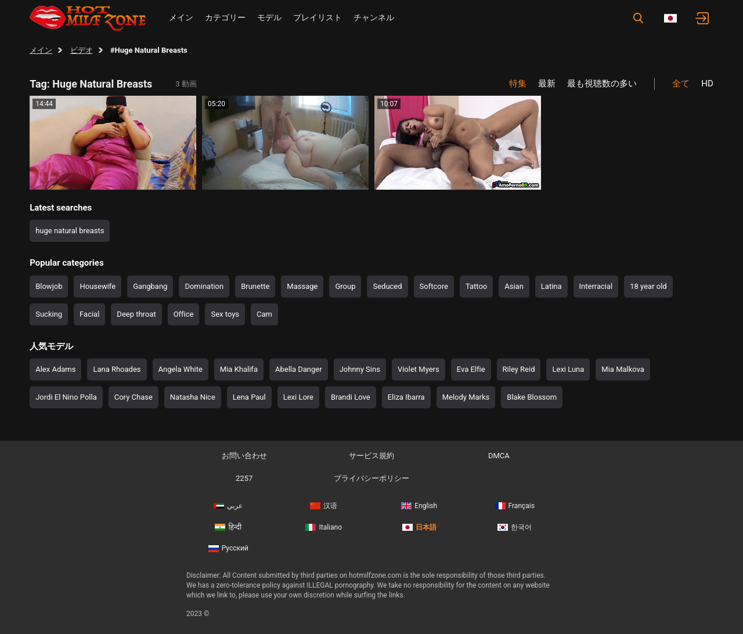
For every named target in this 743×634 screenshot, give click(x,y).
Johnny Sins (360, 369)
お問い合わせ (244, 455)
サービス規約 (371, 455)
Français (515, 506)
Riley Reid (519, 369)
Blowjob (48, 286)
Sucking (48, 314)
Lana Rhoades (116, 369)
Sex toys (225, 314)
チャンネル (374, 17)
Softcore (434, 286)
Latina (551, 286)
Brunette (255, 286)
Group (345, 286)
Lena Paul (249, 397)
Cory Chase (133, 397)
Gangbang (150, 286)
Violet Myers (418, 369)
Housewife (98, 286)
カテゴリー (225, 17)
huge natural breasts (69, 230)
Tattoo (476, 286)
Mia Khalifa (239, 369)
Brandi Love (350, 397)
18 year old (648, 286)
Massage (302, 286)
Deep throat (136, 314)
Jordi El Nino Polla (66, 397)
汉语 (323, 506)
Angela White (180, 369)
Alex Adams (55, 369)
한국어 (514, 527)
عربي (228, 506)
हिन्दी (228, 527)
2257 (244, 478)
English (419, 506)
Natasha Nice (192, 397)
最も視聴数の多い (602, 83)
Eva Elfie (471, 369)
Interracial (596, 286)
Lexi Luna (568, 369)
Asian (514, 286)
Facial (89, 314)
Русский (228, 548)
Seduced (387, 286)
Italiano (323, 527)
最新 (547, 83)
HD (707, 83)
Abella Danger (298, 369)
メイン (181, 17)
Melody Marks (466, 397)
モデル (269, 17)
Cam (264, 314)
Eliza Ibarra (406, 397)
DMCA (499, 455)
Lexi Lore (298, 397)
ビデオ (81, 50)
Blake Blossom (532, 397)
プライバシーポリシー (371, 478)
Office (184, 314)
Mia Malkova (622, 369)
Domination (204, 286)
